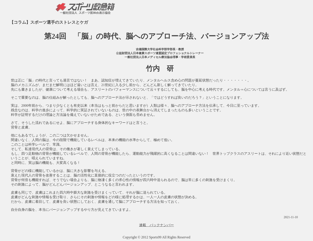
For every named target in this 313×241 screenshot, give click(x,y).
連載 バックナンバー (156, 225)
